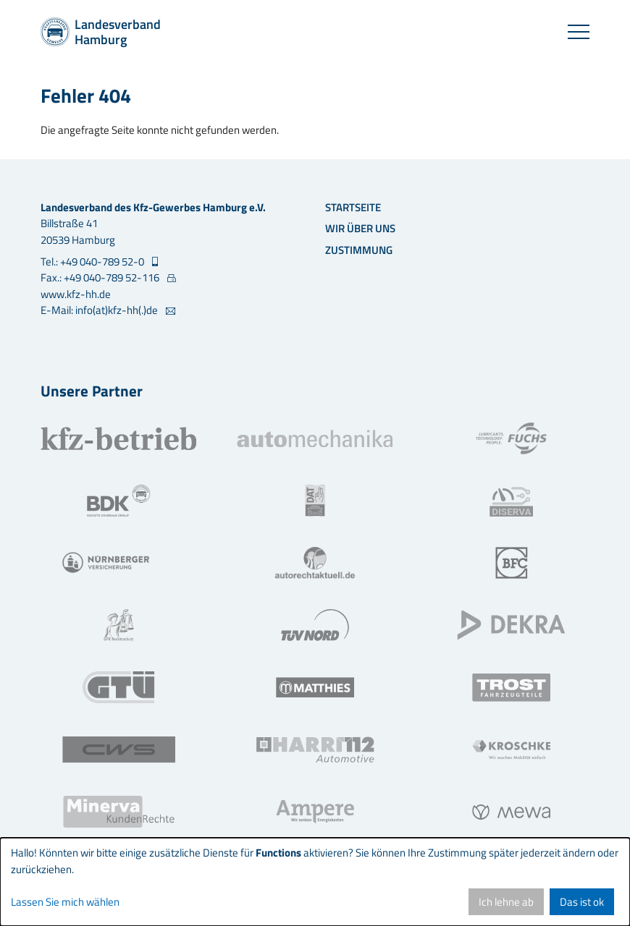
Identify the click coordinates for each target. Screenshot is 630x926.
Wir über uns (360, 228)
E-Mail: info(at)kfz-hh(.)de (100, 310)
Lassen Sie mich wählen (65, 902)
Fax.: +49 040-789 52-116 (101, 278)
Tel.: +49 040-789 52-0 (93, 262)
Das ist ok (582, 901)
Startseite (353, 207)
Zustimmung (358, 250)
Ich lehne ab (506, 901)
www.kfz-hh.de (76, 294)
